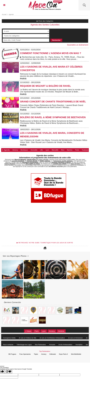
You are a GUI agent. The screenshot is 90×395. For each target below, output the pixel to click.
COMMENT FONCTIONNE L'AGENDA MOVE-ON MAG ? (50, 53)
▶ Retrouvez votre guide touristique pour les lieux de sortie (45, 243)
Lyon (47, 150)
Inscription (79, 344)
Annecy (15, 150)
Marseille (55, 150)
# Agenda (6, 150)
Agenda (11, 14)
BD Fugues (12, 354)
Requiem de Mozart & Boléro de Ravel (45, 86)
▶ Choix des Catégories (45, 21)
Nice (62, 150)
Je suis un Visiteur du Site (27, 338)
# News (28, 331)
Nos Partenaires (40, 344)
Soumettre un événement (77, 45)
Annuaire (52, 344)
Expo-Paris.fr (63, 354)
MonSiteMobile (76, 354)
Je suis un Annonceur (75, 338)
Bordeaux (24, 150)
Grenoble (34, 150)
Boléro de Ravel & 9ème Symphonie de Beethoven (53, 117)
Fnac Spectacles (25, 354)
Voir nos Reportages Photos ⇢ (15, 256)
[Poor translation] (8, 372)
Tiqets (36, 354)
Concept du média (9, 338)
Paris (77, 150)
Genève (61, 331)
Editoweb (53, 354)
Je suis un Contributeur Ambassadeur (52, 338)
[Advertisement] (45, 222)
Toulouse (85, 150)
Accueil (4, 14)
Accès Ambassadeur (65, 344)
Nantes (69, 150)
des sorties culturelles (38, 159)
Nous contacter (8, 344)
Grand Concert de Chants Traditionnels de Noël (53, 101)
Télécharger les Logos (24, 344)
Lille (41, 150)
